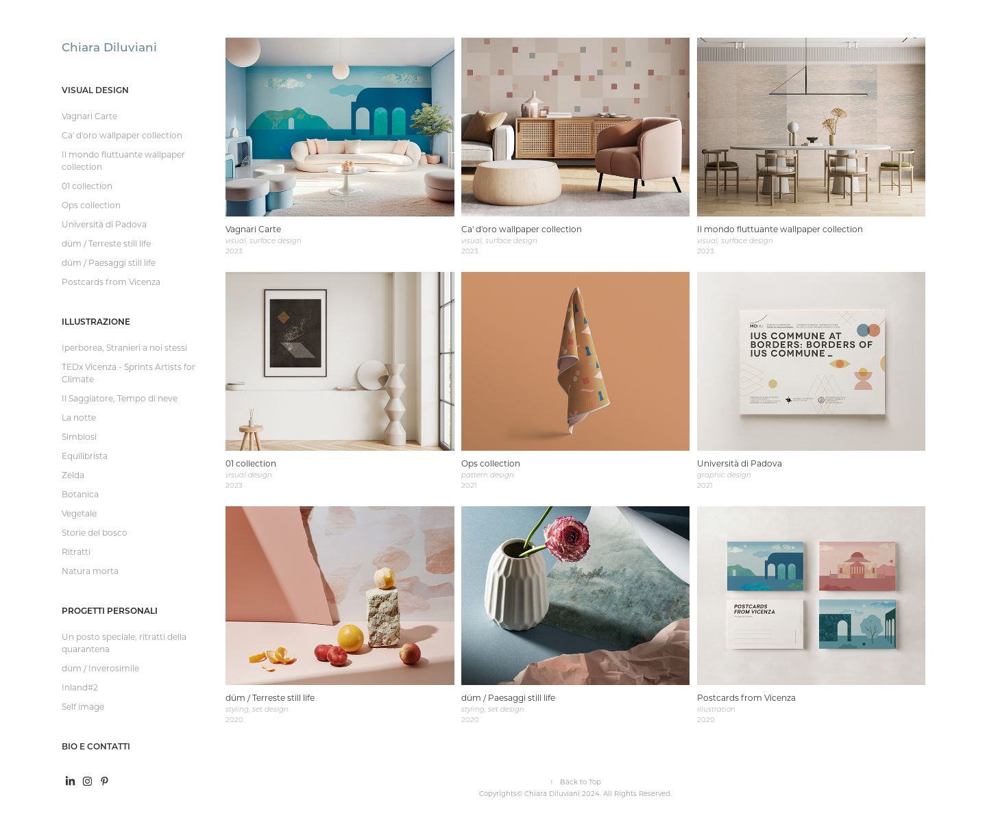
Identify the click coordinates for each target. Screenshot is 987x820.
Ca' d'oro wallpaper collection (122, 134)
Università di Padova (104, 224)
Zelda (73, 474)
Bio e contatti (96, 746)
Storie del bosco (94, 532)
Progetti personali (110, 610)
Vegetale (79, 513)
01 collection (87, 185)
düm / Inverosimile (100, 667)
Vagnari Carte (89, 115)
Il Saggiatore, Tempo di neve (120, 398)
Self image (83, 706)
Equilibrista (85, 455)
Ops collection (91, 204)
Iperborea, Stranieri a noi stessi (124, 347)
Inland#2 (80, 687)
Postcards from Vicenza (111, 281)
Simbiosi (79, 436)
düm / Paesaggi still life (109, 262)
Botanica (80, 493)
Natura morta (90, 570)
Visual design (95, 89)
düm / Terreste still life (106, 243)
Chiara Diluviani (109, 46)
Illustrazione (96, 321)
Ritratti (76, 551)
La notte (79, 417)
